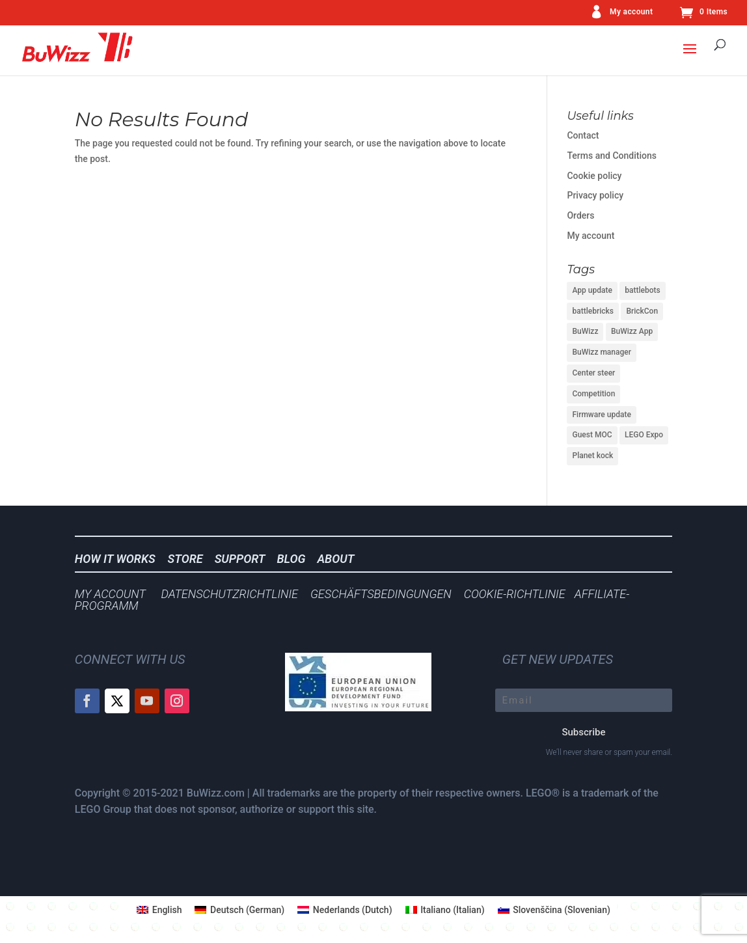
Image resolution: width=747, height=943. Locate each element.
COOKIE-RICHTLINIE (514, 594)
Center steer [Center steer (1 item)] (593, 372)
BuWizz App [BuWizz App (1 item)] (632, 331)
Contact (583, 135)
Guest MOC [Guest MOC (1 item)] (592, 434)
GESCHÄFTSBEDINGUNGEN (381, 594)
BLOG (295, 559)
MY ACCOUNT (110, 594)
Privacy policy (595, 195)
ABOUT (335, 559)
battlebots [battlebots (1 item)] (642, 290)
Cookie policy (594, 176)
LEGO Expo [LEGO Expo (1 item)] (644, 434)
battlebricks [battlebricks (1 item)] (592, 311)
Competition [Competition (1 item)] (593, 393)
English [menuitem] (167, 910)
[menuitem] (159, 909)
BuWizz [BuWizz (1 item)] (585, 331)
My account (631, 12)
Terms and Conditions (611, 155)
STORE (189, 559)
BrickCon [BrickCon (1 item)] (642, 311)
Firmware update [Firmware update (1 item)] (601, 414)
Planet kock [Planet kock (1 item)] (592, 455)
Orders (580, 215)
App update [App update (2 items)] (592, 290)
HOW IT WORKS (115, 559)
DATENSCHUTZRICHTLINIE (229, 594)
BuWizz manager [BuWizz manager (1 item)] (601, 352)
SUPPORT (244, 559)
